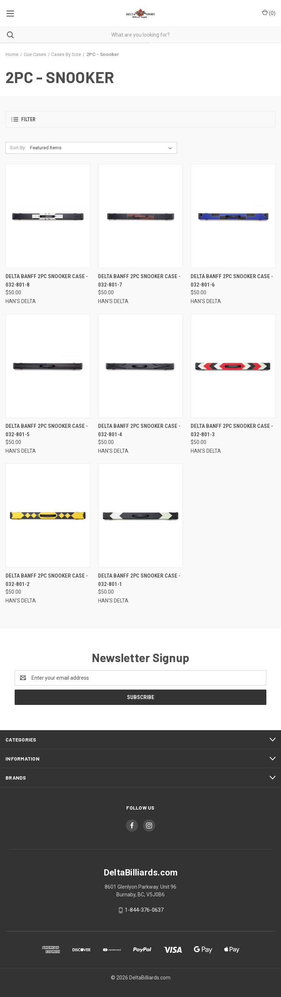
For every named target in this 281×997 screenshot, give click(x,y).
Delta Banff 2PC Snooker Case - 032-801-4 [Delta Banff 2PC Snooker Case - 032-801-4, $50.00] (139, 430)
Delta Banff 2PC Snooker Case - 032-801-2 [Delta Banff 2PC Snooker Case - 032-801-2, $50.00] (46, 579)
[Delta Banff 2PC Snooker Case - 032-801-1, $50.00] (140, 515)
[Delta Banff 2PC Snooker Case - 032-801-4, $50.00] (140, 366)
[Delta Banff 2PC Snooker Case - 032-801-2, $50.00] (48, 515)
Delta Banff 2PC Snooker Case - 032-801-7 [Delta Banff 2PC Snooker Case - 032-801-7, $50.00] (139, 280)
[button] (140, 119)
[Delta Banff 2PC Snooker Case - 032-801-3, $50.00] (233, 366)
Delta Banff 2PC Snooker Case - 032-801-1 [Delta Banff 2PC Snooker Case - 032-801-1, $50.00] (139, 579)
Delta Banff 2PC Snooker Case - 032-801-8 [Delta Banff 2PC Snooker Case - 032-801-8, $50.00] (46, 280)
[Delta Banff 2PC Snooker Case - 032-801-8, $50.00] (48, 216)
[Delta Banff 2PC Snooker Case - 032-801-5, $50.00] (48, 366)
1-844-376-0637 (144, 910)
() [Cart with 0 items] (269, 13)
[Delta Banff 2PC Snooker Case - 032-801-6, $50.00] (233, 216)
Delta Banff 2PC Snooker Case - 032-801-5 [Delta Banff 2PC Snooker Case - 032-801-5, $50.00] (46, 430)
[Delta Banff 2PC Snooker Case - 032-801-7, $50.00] (140, 216)
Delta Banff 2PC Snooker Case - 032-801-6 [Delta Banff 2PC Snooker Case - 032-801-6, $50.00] (232, 280)
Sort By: (18, 147)
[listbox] (102, 147)
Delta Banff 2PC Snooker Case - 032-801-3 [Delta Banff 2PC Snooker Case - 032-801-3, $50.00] (232, 430)
